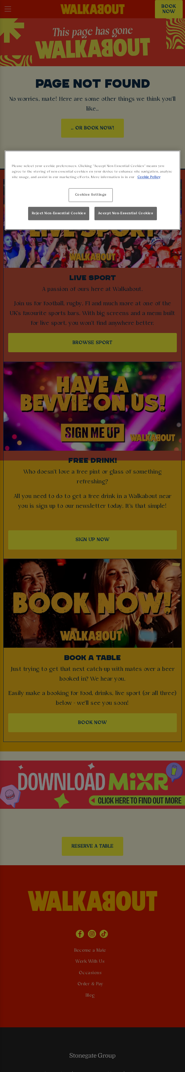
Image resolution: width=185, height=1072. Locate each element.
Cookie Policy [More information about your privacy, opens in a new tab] (148, 177)
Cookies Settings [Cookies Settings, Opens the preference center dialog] (91, 195)
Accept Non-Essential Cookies (125, 213)
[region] (92, 190)
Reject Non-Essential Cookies (59, 213)
